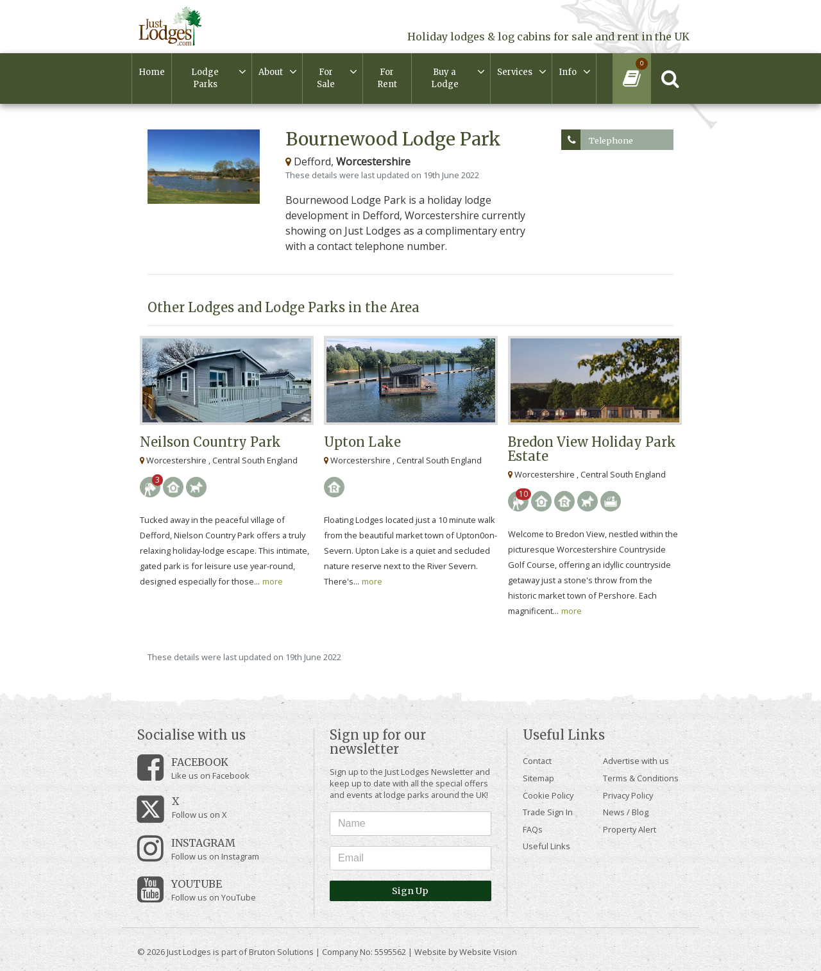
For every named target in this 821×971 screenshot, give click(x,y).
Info (568, 72)
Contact (537, 761)
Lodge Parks (205, 78)
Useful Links (546, 846)
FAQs (533, 829)
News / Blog (625, 812)
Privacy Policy (628, 795)
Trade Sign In (548, 812)
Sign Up (410, 891)
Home (152, 72)
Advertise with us (636, 761)
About (270, 72)
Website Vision (488, 952)
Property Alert (629, 829)
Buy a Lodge (445, 78)
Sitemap (538, 778)
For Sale (326, 78)
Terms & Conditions (641, 778)
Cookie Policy (548, 795)
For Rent (387, 78)
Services (514, 72)
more (272, 581)
